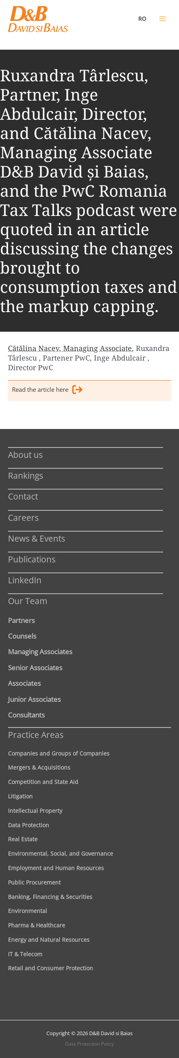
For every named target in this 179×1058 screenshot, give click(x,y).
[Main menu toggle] (162, 18)
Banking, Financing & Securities (50, 897)
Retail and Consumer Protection (50, 968)
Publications (32, 559)
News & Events (36, 538)
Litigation (20, 796)
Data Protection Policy (89, 1043)
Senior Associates (35, 667)
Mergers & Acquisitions (39, 767)
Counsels (22, 635)
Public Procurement (34, 882)
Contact (23, 496)
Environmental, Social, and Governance (60, 853)
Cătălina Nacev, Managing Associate (70, 348)
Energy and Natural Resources (49, 939)
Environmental (27, 911)
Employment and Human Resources (56, 868)
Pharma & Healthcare (36, 925)
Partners (21, 620)
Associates (24, 683)
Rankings (25, 475)
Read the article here (47, 391)
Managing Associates (40, 651)
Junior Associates (34, 699)
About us (25, 454)
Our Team (27, 600)
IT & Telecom (25, 954)
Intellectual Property (35, 810)
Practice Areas (36, 734)
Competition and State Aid (43, 782)
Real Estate (23, 839)
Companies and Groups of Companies (58, 753)
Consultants (26, 714)
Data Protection (28, 825)
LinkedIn (25, 579)
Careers (23, 517)
